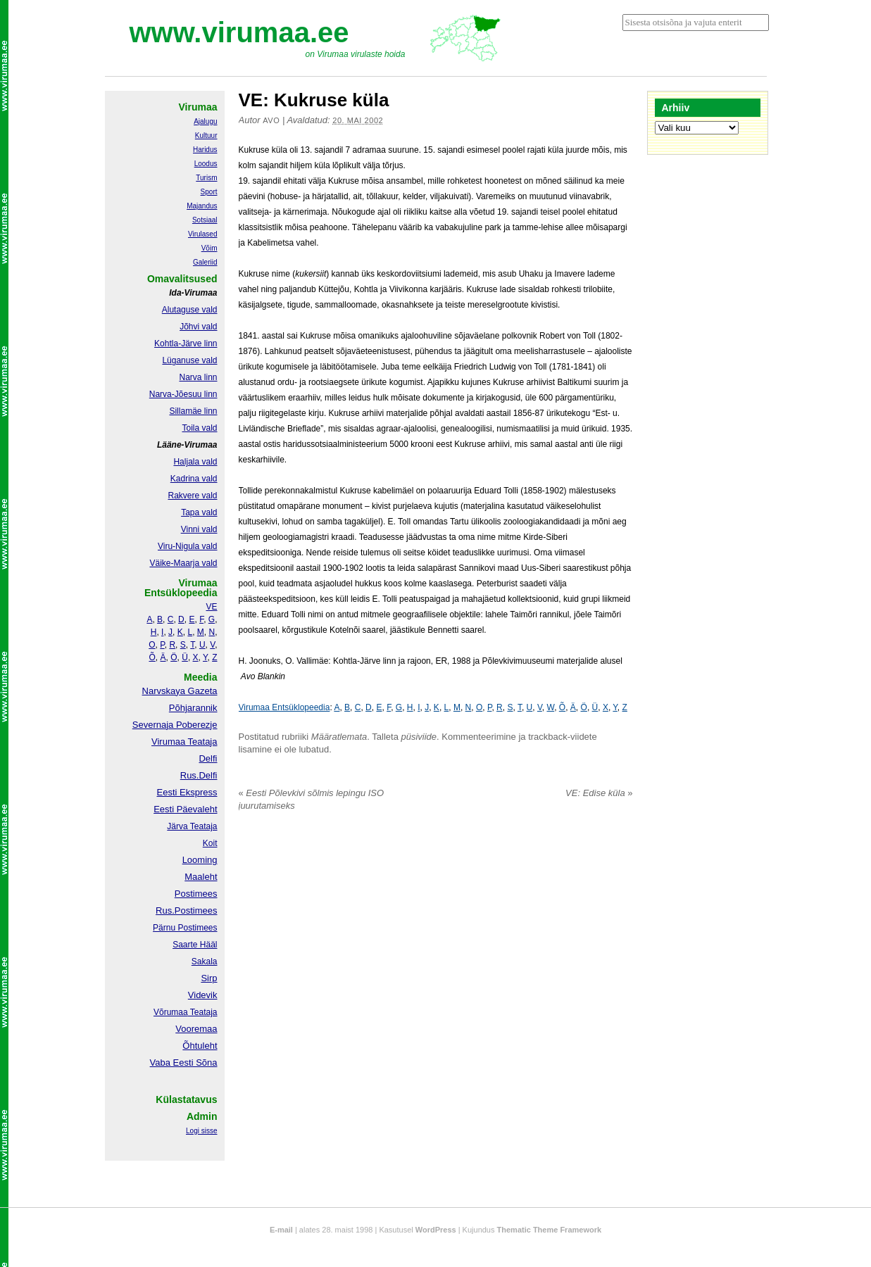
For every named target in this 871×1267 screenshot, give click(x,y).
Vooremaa (196, 1028)
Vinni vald (199, 529)
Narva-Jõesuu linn (183, 394)
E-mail (281, 1229)
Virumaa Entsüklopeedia (284, 707)
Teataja (203, 1012)
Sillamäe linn (193, 411)
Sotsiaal (205, 220)
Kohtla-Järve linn (185, 343)
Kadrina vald (194, 479)
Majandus (202, 206)
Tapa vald (199, 512)
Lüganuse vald (189, 360)
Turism (206, 178)
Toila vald (199, 428)
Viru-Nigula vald (188, 546)
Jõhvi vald (198, 327)
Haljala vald (195, 462)
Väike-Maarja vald (183, 563)
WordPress (435, 1229)
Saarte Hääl (195, 945)
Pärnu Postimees (185, 928)
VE (211, 607)
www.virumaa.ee (239, 32)
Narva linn (198, 377)
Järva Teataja (192, 826)
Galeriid (205, 262)
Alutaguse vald (190, 310)
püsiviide (419, 736)
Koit (210, 843)
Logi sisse (201, 1131)
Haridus (205, 149)
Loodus (206, 164)
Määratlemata (339, 736)
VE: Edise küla (598, 793)
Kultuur (206, 135)
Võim (209, 248)
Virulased (203, 234)
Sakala (205, 961)
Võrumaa (170, 1012)
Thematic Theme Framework (549, 1229)
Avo (271, 120)
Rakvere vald (192, 495)
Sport (209, 192)
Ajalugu (205, 121)
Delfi (208, 758)
